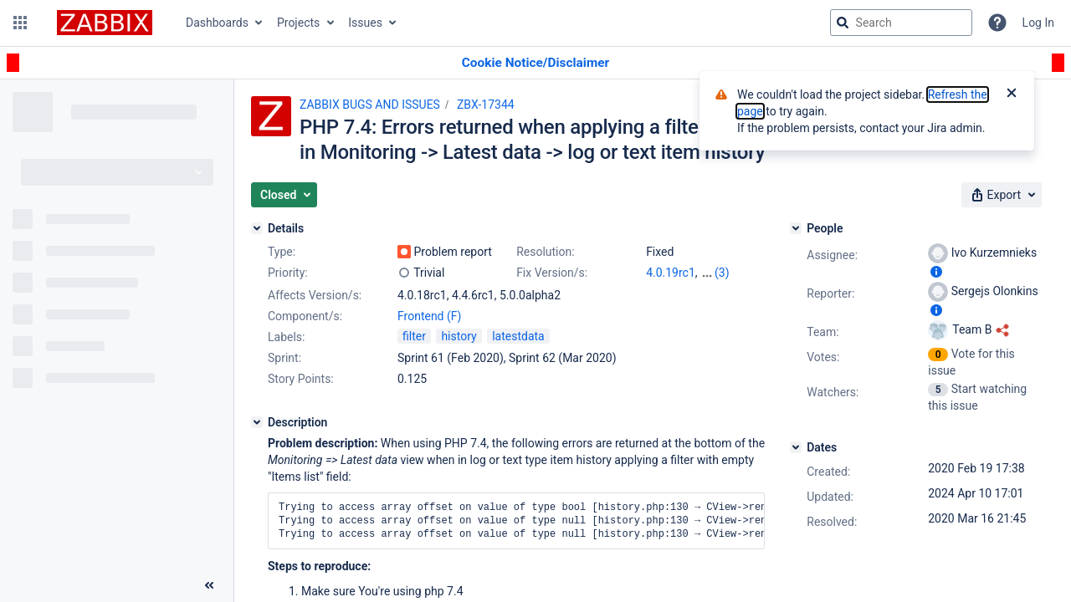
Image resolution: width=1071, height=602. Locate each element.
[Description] (257, 422)
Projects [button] (298, 22)
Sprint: (284, 358)
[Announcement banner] (535, 63)
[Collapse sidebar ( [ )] (209, 585)
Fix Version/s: (551, 272)
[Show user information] (936, 271)
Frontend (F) (429, 316)
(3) (722, 272)
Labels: (286, 337)
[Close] (1011, 94)
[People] (796, 228)
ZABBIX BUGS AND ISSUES (370, 104)
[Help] (997, 22)
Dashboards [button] (217, 22)
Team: (822, 332)
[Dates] (796, 447)
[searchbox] (901, 22)
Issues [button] (365, 22)
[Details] (257, 228)
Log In (1038, 22)
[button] (20, 22)
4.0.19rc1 (670, 272)
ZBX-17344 (486, 104)
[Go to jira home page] (105, 22)
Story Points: (301, 378)
